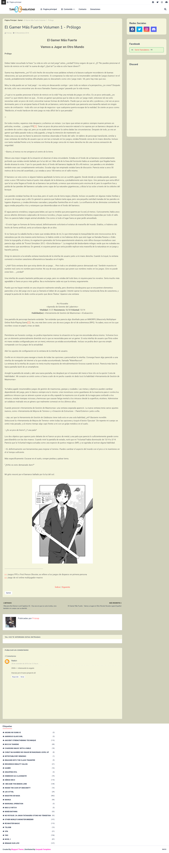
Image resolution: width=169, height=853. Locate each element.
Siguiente (66, 587)
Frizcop (9, 33)
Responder (15, 677)
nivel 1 (30, 839)
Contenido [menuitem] (66, 9)
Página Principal (11, 20)
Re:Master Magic (30, 823)
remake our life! (30, 843)
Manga (30, 800)
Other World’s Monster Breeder (30, 819)
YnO (30, 835)
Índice (57, 587)
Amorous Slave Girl (30, 736)
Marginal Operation (30, 804)
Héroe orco (30, 780)
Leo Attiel (30, 792)
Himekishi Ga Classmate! (30, 776)
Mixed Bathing (30, 812)
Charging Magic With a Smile (30, 748)
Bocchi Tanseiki (30, 744)
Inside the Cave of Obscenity (30, 788)
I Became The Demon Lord (30, 784)
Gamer (20, 20)
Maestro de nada (30, 796)
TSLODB (30, 827)
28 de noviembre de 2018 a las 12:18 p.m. (25, 663)
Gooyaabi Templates (43, 849)
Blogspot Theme (17, 849)
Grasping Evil (30, 772)
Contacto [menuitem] (82, 9)
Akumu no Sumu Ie (30, 732)
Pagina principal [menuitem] (48, 9)
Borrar (22, 677)
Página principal (14, 2)
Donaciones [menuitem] (95, 9)
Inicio (164, 849)
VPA (30, 831)
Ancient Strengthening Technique (30, 740)
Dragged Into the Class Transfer (30, 760)
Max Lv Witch (30, 808)
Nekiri (14, 660)
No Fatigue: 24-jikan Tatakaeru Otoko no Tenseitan (30, 815)
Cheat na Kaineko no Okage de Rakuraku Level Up (30, 752)
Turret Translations (142, 50)
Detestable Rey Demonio (30, 756)
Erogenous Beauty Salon (30, 764)
